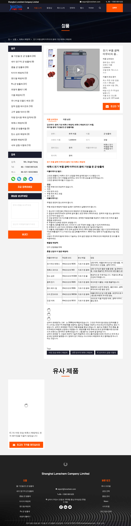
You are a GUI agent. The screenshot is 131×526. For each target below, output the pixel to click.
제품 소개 (38, 8)
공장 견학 (106, 491)
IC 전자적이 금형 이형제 (106, 353)
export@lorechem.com (90, 2)
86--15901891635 (114, 2)
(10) (22, 106)
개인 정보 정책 (106, 511)
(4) (19, 89)
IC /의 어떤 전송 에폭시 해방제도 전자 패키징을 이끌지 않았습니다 (25, 434)
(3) (23, 117)
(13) (19, 73)
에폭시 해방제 (24, 39)
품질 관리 (106, 496)
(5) (20, 128)
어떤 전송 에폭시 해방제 (58, 353)
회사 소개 (61, 8)
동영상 (49, 8)
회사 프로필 (106, 486)
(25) (23, 56)
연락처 (72, 8)
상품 (14, 39)
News (106, 501)
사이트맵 (106, 506)
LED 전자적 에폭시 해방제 (82, 353)
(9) (22, 61)
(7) (18, 95)
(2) (19, 78)
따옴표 (115, 8)
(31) (19, 84)
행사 (82, 8)
